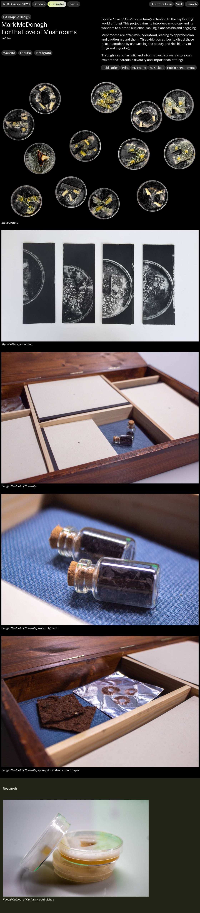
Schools (39, 4)
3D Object (156, 67)
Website (9, 52)
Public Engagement (181, 67)
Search (191, 4)
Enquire (25, 52)
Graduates (56, 4)
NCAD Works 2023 (16, 4)
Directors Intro (161, 4)
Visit (179, 4)
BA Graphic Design (16, 17)
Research (10, 46)
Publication (110, 67)
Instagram (43, 52)
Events (73, 4)
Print (125, 67)
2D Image (139, 67)
